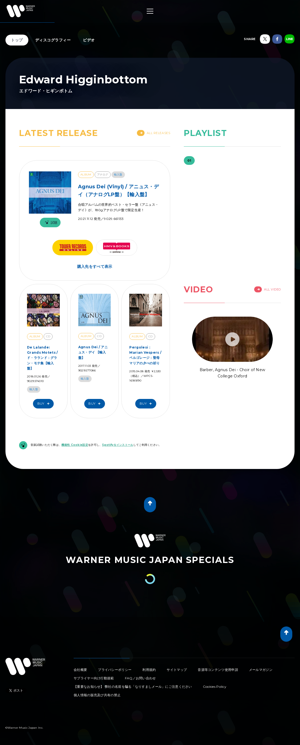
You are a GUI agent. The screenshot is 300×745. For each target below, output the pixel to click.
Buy (44, 403)
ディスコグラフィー (53, 40)
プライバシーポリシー (114, 670)
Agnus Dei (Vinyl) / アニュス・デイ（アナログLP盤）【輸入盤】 (118, 191)
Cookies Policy (214, 687)
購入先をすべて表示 (94, 266)
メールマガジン (260, 670)
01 (189, 160)
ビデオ (89, 40)
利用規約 (149, 670)
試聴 (50, 222)
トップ (17, 40)
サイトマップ (177, 670)
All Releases (153, 133)
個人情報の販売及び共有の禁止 (97, 695)
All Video (267, 289)
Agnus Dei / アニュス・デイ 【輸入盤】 (93, 352)
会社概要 (80, 670)
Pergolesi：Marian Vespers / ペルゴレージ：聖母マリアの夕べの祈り (145, 355)
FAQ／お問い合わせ (140, 678)
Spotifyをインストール (117, 445)
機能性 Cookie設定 (74, 445)
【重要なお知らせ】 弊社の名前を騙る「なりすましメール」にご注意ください (133, 687)
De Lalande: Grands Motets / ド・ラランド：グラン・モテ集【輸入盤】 (42, 357)
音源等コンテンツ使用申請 (218, 670)
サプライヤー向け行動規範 (94, 678)
